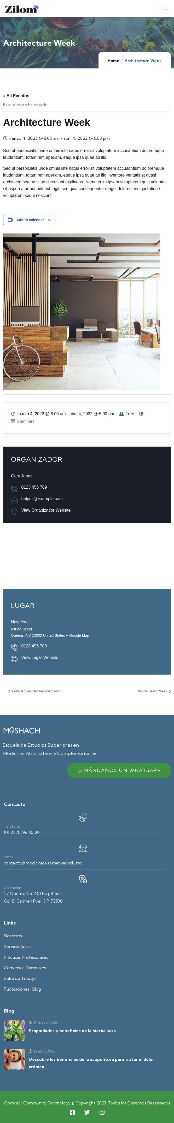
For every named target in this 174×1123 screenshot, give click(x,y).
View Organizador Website (46, 510)
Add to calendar (30, 220)
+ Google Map (77, 635)
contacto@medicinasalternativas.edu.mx (43, 862)
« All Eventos (16, 95)
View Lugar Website (39, 657)
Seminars (25, 421)
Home (113, 60)
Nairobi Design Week (153, 691)
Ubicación (12, 887)
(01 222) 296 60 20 (22, 832)
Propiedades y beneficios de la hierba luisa (72, 1030)
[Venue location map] (87, 554)
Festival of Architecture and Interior (36, 691)
